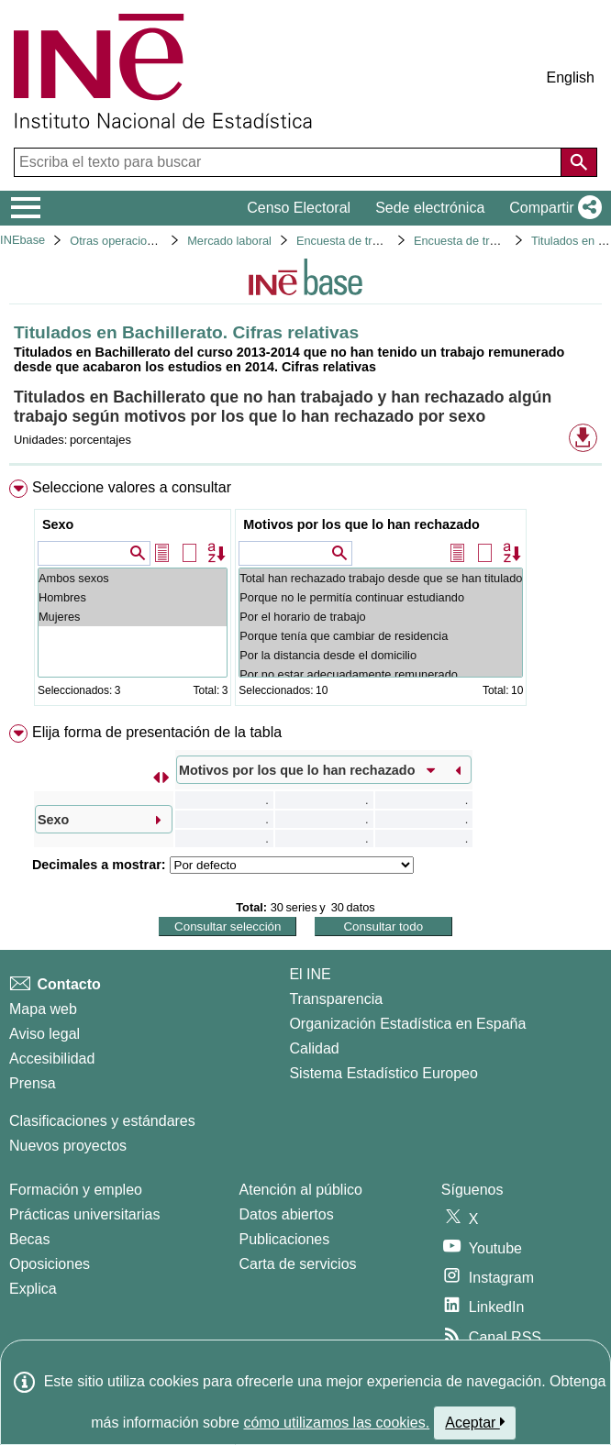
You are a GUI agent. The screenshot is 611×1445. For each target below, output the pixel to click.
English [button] (570, 77)
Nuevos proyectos (68, 1145)
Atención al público (300, 1189)
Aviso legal (44, 1034)
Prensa (32, 1083)
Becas (29, 1239)
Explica (33, 1288)
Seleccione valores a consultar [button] (131, 487)
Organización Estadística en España (407, 1023)
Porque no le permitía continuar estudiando (380, 597)
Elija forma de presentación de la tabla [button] (157, 732)
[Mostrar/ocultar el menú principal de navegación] (26, 208)
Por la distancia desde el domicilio (380, 655)
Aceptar (475, 1422)
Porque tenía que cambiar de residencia (380, 635)
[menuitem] (305, 596)
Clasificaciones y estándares (102, 1121)
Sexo (57, 524)
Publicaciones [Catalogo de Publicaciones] (284, 1239)
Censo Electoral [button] (298, 207)
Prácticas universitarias (85, 1214)
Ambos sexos (133, 578)
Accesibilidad (51, 1058)
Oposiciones (49, 1264)
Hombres (133, 597)
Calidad (314, 1048)
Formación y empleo (75, 1189)
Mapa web (43, 1009)
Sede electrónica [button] (429, 207)
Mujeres (133, 616)
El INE (309, 974)
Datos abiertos (286, 1214)
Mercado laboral (229, 241)
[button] (552, 208)
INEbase (22, 240)
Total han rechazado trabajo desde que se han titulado (380, 578)
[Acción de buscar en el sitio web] (579, 162)
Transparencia (336, 999)
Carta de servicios (298, 1264)
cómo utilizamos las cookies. (336, 1422)
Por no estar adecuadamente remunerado (380, 674)
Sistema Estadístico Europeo (383, 1073)
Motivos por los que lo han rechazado (361, 524)
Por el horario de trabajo (380, 616)
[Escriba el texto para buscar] (289, 162)
